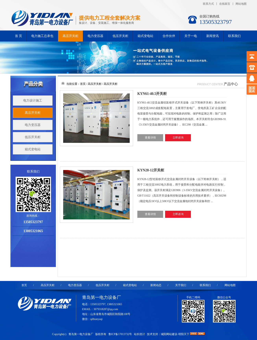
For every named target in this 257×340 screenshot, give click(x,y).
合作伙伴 (169, 36)
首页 (83, 83)
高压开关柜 (70, 36)
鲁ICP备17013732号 (120, 334)
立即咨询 (178, 137)
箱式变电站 (145, 36)
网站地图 (241, 3)
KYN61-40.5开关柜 (152, 94)
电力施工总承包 (42, 36)
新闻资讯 (212, 36)
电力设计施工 (32, 100)
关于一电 (190, 36)
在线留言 (224, 3)
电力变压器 (95, 36)
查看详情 (150, 137)
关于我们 (180, 285)
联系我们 (234, 36)
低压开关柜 (120, 36)
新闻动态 (155, 285)
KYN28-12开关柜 (150, 170)
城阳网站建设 (169, 334)
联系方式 (208, 3)
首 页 (18, 36)
